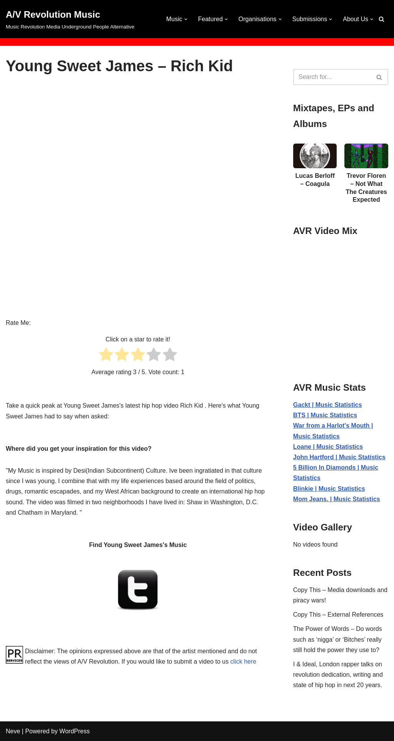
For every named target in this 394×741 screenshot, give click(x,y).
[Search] (381, 19)
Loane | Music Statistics (328, 446)
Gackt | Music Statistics (327, 404)
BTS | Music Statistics (325, 415)
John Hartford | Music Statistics (339, 457)
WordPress (74, 731)
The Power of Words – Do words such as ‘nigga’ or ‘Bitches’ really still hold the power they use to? (337, 639)
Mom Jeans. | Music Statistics (336, 499)
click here (243, 661)
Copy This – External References (338, 614)
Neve (13, 731)
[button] (185, 19)
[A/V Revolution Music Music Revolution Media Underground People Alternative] (70, 19)
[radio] (106, 356)
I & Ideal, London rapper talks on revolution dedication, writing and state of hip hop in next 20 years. (338, 674)
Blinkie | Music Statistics (329, 488)
